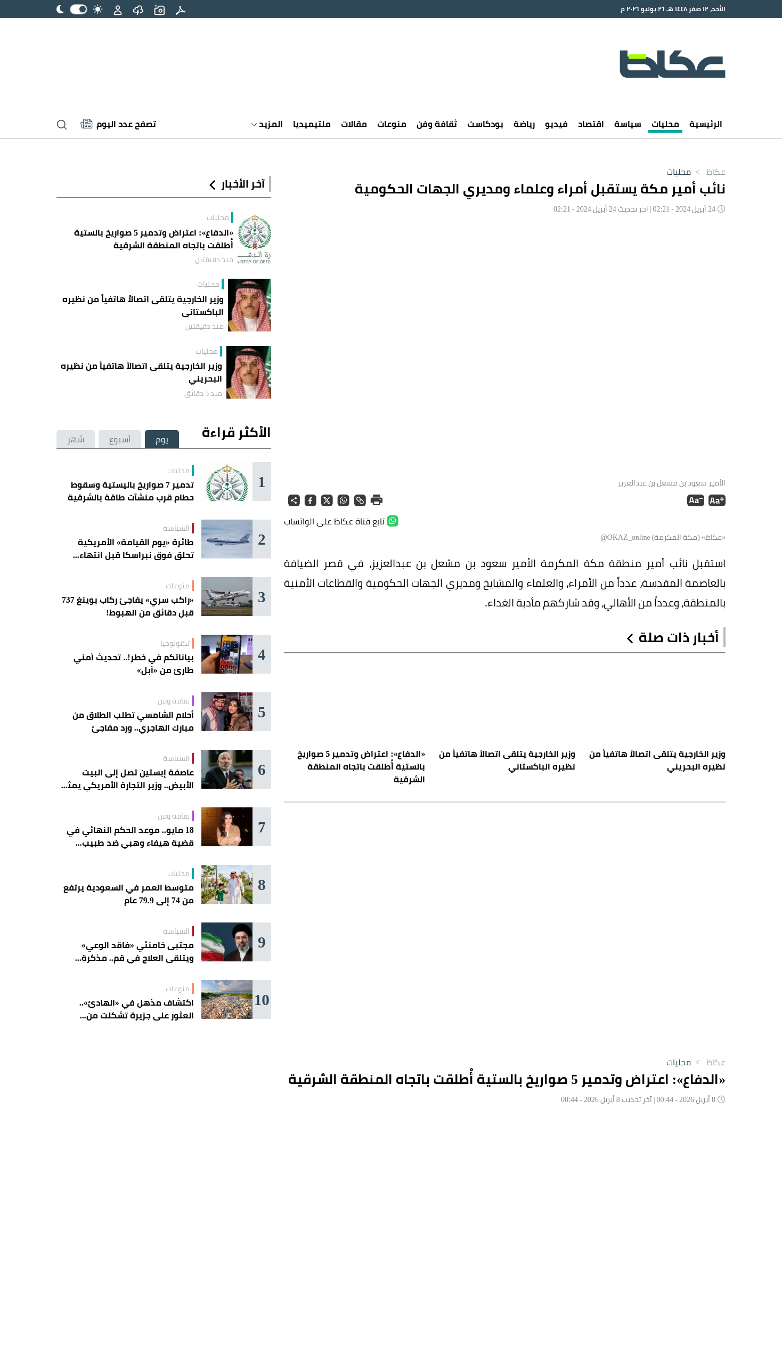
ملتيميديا (312, 124)
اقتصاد (591, 124)
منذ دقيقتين (214, 259)
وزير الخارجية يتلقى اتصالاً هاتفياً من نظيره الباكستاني (143, 305)
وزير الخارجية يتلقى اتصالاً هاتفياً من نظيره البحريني (141, 372)
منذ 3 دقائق (203, 393)
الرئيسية (705, 124)
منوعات (391, 124)
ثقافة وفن (437, 124)
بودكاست (485, 124)
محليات (665, 124)
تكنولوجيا (175, 643)
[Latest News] (118, 123)
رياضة (524, 124)
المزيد (267, 124)
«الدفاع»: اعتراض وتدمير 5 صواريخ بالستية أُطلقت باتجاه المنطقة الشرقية (153, 239)
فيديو (556, 124)
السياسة (176, 528)
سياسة (627, 124)
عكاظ (708, 171)
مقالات (354, 124)
